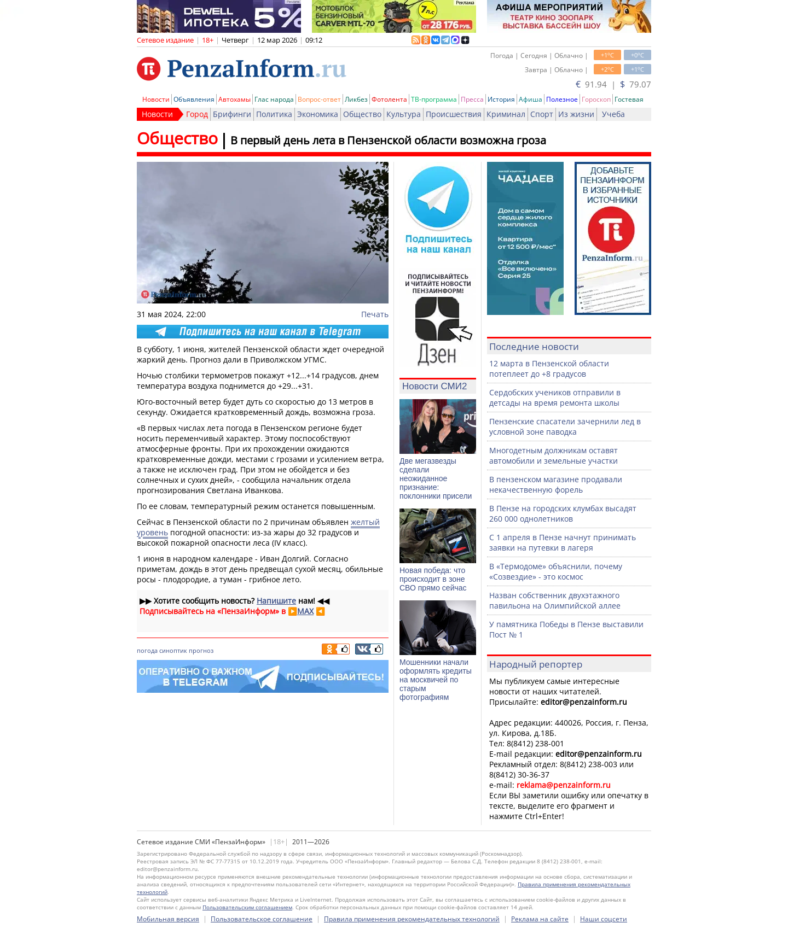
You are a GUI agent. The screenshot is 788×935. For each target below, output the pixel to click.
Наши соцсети (603, 919)
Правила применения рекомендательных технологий (412, 919)
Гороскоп (596, 99)
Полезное (562, 99)
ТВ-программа (434, 99)
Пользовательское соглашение (261, 919)
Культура (403, 114)
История (501, 99)
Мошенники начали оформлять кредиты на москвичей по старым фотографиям (435, 680)
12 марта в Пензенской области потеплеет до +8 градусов (549, 368)
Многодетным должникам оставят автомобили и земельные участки (553, 455)
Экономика (317, 114)
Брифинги (232, 114)
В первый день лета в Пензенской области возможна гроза (388, 140)
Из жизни (576, 114)
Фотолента (389, 99)
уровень (152, 532)
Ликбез (356, 99)
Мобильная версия (168, 919)
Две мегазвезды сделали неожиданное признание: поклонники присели (435, 478)
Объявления (194, 99)
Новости (156, 99)
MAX (305, 611)
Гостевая (629, 99)
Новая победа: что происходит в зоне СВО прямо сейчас (433, 579)
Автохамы (234, 99)
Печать (375, 314)
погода (147, 650)
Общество (362, 114)
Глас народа (274, 99)
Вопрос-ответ (319, 99)
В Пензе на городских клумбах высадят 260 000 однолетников (562, 513)
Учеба (613, 114)
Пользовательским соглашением (247, 907)
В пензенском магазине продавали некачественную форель (555, 484)
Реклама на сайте (540, 919)
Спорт (541, 114)
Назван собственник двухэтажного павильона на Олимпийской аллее (555, 600)
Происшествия (454, 114)
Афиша (530, 99)
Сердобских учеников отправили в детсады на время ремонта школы (555, 397)
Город (197, 114)
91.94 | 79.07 (613, 84)
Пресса (472, 99)
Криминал (505, 114)
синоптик (173, 650)
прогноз (201, 650)
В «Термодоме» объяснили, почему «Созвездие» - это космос (555, 571)
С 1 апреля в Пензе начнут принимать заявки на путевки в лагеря (562, 542)
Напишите (276, 600)
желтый (365, 522)
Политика (274, 114)
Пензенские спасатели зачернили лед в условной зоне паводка (565, 426)
